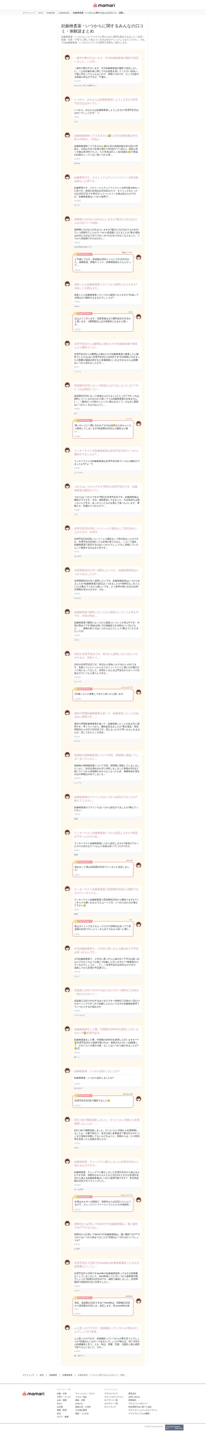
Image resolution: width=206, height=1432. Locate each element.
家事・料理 (62, 1410)
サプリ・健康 (63, 1417)
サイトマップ (110, 1407)
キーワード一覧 (111, 1400)
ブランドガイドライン (114, 1397)
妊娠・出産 (62, 1393)
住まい (60, 1403)
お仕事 (60, 1407)
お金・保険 (62, 1400)
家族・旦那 (80, 1400)
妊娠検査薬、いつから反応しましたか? (96, 1071)
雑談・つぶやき (82, 1413)
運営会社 (132, 1393)
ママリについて (111, 1393)
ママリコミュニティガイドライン (142, 1410)
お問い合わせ (134, 1397)
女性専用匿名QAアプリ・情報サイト (103, 7)
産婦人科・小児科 (83, 1407)
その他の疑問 (81, 1410)
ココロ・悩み (81, 1397)
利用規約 (132, 1400)
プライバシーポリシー (138, 1403)
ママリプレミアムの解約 (139, 1413)
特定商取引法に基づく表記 (140, 1407)
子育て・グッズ (63, 1397)
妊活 (59, 1413)
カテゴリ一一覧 (111, 1403)
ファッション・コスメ (85, 1393)
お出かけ (79, 1403)
